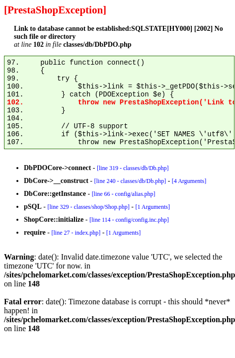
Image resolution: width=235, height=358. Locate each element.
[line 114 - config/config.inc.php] (129, 219)
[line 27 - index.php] (75, 232)
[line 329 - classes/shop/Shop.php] (88, 206)
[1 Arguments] (152, 206)
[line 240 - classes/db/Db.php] (130, 181)
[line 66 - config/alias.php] (124, 193)
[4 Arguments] (189, 181)
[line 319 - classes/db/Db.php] (133, 168)
